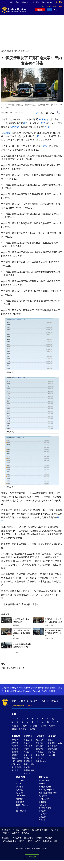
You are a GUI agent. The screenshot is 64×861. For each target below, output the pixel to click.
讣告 (25, 123)
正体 (32, 2)
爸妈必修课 (40, 755)
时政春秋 (27, 749)
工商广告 (42, 820)
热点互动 (27, 743)
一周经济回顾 (17, 761)
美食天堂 (19, 790)
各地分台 (25, 2)
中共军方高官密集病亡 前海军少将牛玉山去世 (53, 633)
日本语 (44, 691)
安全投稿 (54, 830)
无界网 (37, 841)
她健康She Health (55, 743)
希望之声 (48, 838)
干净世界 (39, 838)
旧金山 (53, 688)
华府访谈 (15, 758)
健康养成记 (52, 749)
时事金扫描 (28, 746)
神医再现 (51, 752)
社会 (22, 51)
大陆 (17, 51)
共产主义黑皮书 (45, 808)
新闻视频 (16, 736)
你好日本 (19, 784)
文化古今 (39, 758)
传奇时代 (42, 784)
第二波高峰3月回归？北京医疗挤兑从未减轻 (22, 633)
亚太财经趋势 (17, 767)
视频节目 (35, 701)
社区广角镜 (16, 764)
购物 (30, 706)
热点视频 (24, 726)
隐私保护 (35, 830)
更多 (56, 841)
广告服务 (6, 833)
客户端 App (26, 833)
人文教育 (40, 736)
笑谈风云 (39, 743)
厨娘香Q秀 (20, 802)
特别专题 (43, 777)
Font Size (52, 112)
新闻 (14, 714)
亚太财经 (15, 770)
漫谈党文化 (43, 814)
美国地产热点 (41, 761)
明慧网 (21, 841)
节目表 (45, 701)
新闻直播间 (40, 10)
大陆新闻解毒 (29, 770)
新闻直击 (15, 752)
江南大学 (14, 127)
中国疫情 (43, 119)
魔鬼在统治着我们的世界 (48, 793)
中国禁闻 (15, 746)
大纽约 (13, 688)
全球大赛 (31, 729)
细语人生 (27, 773)
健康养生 (52, 736)
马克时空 (27, 767)
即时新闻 (33, 726)
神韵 (11, 2)
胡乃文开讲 (52, 746)
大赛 (17, 2)
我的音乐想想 (21, 811)
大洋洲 (34, 688)
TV (50, 10)
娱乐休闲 (20, 777)
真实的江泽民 (44, 799)
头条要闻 (15, 726)
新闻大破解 (28, 755)
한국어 (52, 691)
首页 (3, 51)
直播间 (54, 701)
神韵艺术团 (17, 838)
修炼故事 (42, 817)
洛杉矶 (27, 688)
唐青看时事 (28, 761)
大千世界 (19, 799)
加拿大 (20, 688)
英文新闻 (59, 2)
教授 (42, 123)
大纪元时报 (28, 838)
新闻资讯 (10, 51)
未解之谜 (39, 740)
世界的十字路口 (30, 764)
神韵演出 (22, 729)
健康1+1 (51, 740)
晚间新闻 (15, 749)
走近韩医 (51, 755)
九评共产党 (43, 796)
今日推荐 (42, 726)
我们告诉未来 (44, 780)
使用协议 (45, 830)
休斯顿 (41, 688)
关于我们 (16, 830)
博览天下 (51, 726)
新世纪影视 (47, 841)
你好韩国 (19, 787)
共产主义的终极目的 (46, 790)
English (18, 691)
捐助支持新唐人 (19, 706)
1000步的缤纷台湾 (22, 806)
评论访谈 (28, 736)
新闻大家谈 (28, 740)
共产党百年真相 (45, 787)
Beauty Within (21, 796)
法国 (47, 688)
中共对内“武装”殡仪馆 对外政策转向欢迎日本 (22, 646)
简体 (37, 2)
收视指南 (25, 830)
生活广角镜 (20, 780)
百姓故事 (42, 811)
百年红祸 (42, 802)
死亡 (39, 136)
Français (27, 691)
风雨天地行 (43, 805)
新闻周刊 (15, 755)
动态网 (29, 841)
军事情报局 (28, 758)
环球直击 (15, 743)
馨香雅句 (39, 749)
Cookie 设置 (32, 857)
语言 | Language (47, 2)
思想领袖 (27, 752)
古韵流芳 (39, 746)
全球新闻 (15, 740)
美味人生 (19, 793)
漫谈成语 (39, 752)
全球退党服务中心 (9, 841)
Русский (36, 691)
